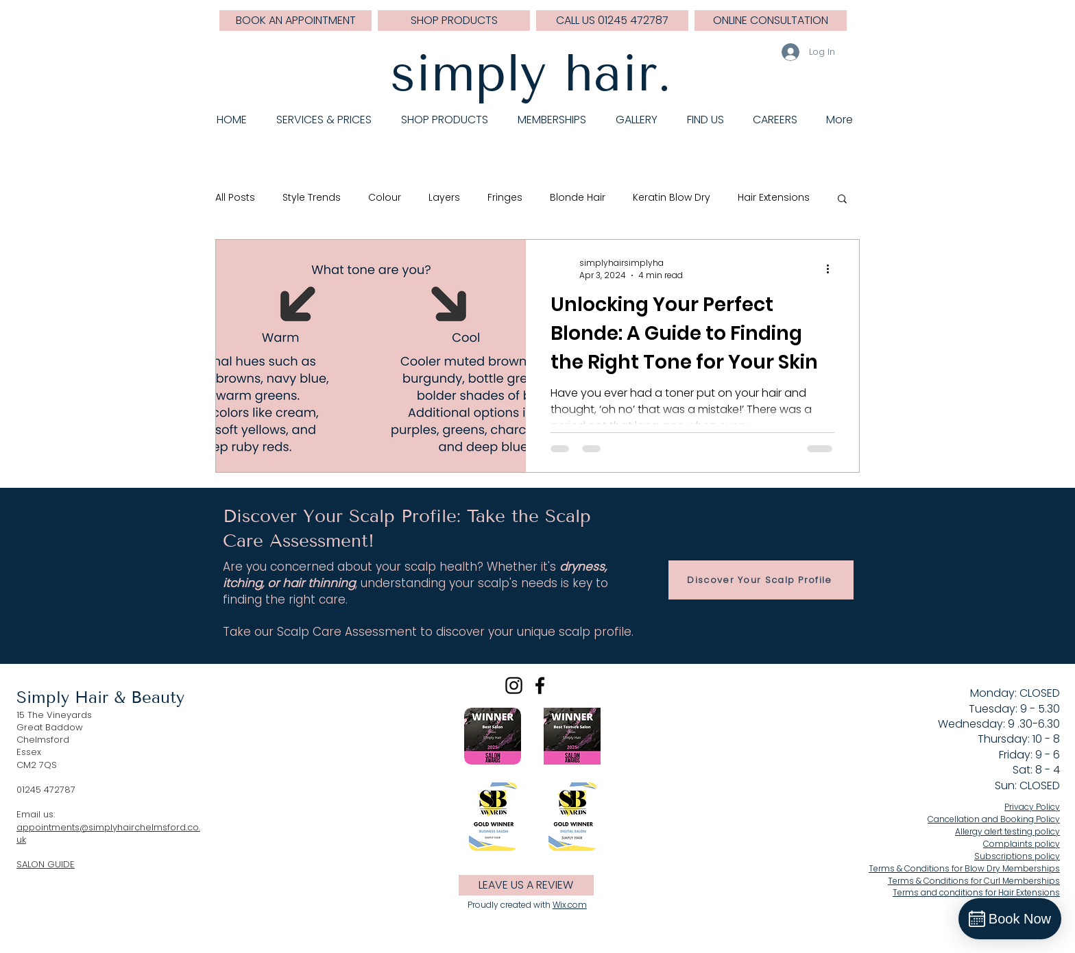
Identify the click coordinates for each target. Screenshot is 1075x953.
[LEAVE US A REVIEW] (526, 885)
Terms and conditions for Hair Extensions (976, 892)
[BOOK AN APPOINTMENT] (295, 20)
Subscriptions (1017, 856)
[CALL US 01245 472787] (612, 20)
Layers (444, 197)
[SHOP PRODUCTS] (454, 20)
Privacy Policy (1032, 807)
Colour (384, 197)
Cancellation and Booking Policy (994, 819)
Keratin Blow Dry (671, 197)
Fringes (504, 197)
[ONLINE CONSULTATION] (770, 20)
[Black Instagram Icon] (514, 685)
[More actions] (832, 269)
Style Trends (311, 197)
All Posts (235, 197)
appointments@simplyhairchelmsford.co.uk (108, 833)
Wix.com (570, 905)
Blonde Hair (577, 197)
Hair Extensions (774, 197)
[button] (842, 200)
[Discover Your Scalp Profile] (761, 579)
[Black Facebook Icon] (540, 685)
